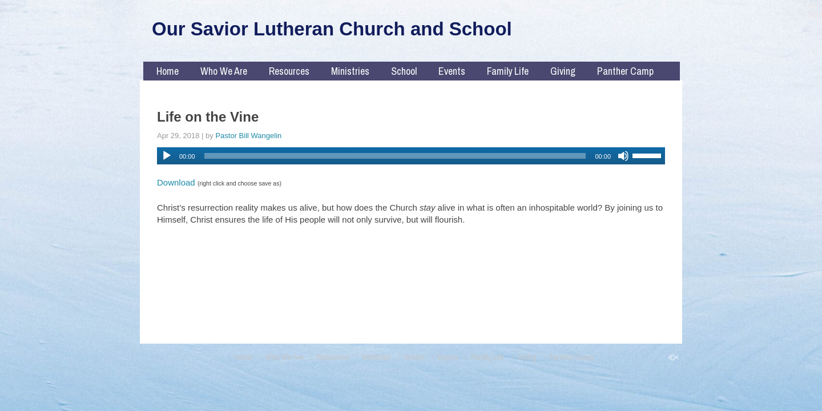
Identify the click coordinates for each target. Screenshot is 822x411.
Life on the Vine (208, 116)
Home (167, 71)
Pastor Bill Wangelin (248, 135)
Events (451, 71)
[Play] (166, 156)
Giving (562, 71)
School (404, 71)
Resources (289, 71)
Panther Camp (625, 71)
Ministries (350, 71)
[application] (411, 155)
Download (176, 182)
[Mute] (623, 156)
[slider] (395, 156)
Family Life (508, 71)
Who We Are (223, 71)
